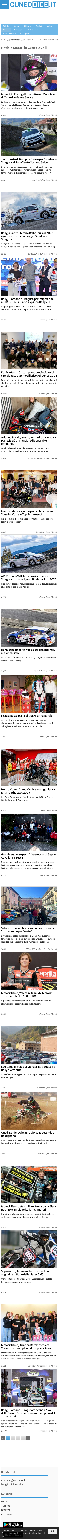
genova (5, 1510)
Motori (17, 40)
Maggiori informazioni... (13, 1484)
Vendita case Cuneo (49, 40)
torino (5, 1505)
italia (4, 1501)
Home (4, 40)
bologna (6, 1514)
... (23, 1438)
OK (52, 1531)
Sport (10, 40)
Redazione (8, 1472)
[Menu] (4, 4)
